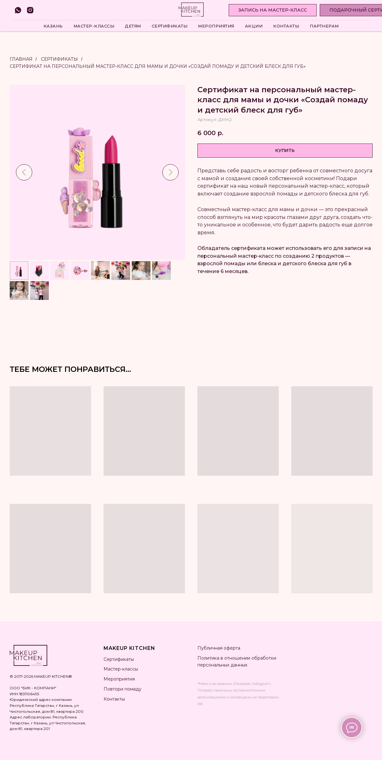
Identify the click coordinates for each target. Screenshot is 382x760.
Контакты (286, 25)
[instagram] (30, 10)
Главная (21, 59)
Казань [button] (53, 25)
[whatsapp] (18, 10)
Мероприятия (216, 25)
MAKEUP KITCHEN (129, 648)
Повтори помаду (122, 689)
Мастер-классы (94, 25)
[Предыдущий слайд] (24, 172)
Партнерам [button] (324, 25)
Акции (254, 25)
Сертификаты (170, 25)
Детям (133, 25)
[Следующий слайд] (170, 172)
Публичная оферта (218, 648)
